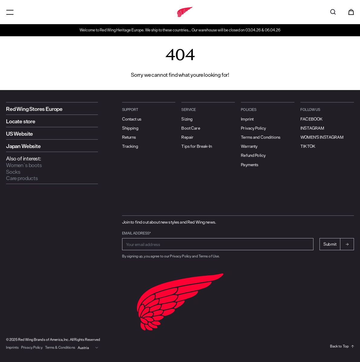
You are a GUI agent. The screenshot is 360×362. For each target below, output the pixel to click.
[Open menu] (10, 12)
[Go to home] (180, 12)
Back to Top (342, 346)
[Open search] (333, 12)
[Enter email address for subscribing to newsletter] (218, 244)
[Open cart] (351, 12)
